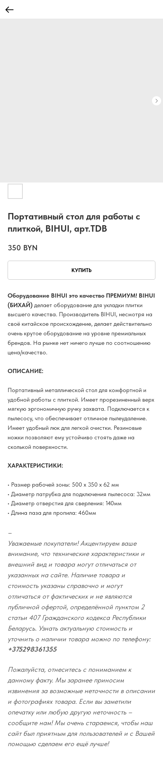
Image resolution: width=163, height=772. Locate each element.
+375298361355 (32, 649)
